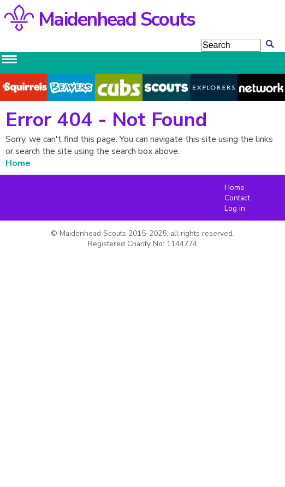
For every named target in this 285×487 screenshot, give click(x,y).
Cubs (119, 87)
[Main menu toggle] (9, 59)
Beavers (71, 87)
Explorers (214, 87)
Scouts (166, 87)
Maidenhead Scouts (116, 19)
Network (261, 87)
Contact (237, 198)
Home (18, 163)
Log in (234, 208)
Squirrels (23, 87)
